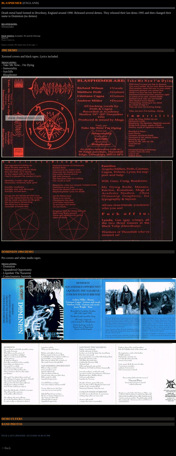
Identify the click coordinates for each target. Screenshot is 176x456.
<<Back (6, 448)
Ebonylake (7, 26)
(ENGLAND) (30, 3)
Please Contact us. (8, 40)
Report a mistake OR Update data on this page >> (19, 45)
